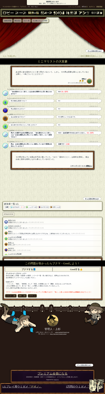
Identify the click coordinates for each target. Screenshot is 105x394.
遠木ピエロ (12, 220)
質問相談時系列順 (8, 214)
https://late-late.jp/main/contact (58, 334)
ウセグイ (56, 379)
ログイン (92, 6)
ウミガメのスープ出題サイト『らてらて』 (15, 6)
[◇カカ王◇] (17, 226)
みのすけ (12, 106)
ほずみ (12, 89)
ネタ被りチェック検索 (40, 20)
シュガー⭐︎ (13, 98)
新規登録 (99, 6)
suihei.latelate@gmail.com (62, 332)
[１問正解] (18, 237)
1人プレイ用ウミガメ (22, 386)
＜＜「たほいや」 (10, 56)
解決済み (17, 20)
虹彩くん (12, 114)
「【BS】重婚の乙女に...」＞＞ (90, 56)
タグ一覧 (27, 20)
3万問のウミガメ (84, 386)
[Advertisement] (26, 36)
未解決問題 (7, 20)
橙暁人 (84, 79)
